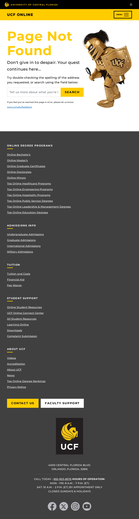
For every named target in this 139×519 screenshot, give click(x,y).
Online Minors (16, 177)
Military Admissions (20, 251)
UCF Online (20, 14)
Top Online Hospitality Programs (28, 195)
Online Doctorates (19, 172)
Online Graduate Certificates (26, 166)
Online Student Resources (24, 307)
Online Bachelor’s (18, 154)
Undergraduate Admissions (25, 234)
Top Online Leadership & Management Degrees (39, 206)
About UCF (14, 369)
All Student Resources (21, 318)
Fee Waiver (14, 285)
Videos (11, 358)
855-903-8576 (62, 479)
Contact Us (22, 403)
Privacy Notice (16, 387)
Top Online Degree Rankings (26, 381)
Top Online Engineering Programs (30, 189)
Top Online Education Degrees (27, 212)
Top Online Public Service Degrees (30, 200)
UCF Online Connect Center (25, 313)
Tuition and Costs (18, 273)
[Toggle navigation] (123, 14)
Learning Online (18, 324)
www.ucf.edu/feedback (19, 107)
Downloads (14, 330)
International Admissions (24, 245)
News (10, 375)
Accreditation (16, 363)
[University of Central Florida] (31, 4)
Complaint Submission (22, 336)
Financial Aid (15, 279)
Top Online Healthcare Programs (29, 183)
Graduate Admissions (21, 240)
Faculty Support (62, 403)
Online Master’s (17, 160)
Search (72, 92)
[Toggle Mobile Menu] (131, 4)
